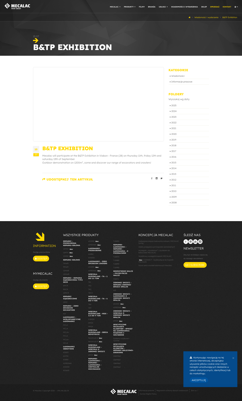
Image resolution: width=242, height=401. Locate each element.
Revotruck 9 (95, 341)
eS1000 (93, 241)
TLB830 (116, 241)
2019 (173, 139)
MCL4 (65, 329)
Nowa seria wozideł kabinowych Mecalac (155, 265)
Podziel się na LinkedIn (156, 178)
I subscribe (195, 264)
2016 (173, 156)
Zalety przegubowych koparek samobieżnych (156, 247)
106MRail (117, 356)
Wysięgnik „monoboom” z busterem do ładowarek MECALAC (154, 251)
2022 (173, 122)
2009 (174, 196)
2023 (173, 116)
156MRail (117, 363)
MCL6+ (66, 339)
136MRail (117, 360)
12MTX (68, 253)
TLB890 (116, 264)
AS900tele (67, 363)
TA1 (89, 282)
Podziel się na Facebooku (152, 178)
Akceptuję (199, 380)
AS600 (66, 352)
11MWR (66, 271)
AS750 (65, 356)
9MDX (90, 326)
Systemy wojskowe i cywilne (121, 339)
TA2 (89, 286)
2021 (173, 128)
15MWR (66, 274)
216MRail (117, 367)
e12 (64, 314)
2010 (173, 191)
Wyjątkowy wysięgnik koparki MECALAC (154, 256)
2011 (173, 185)
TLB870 (116, 257)
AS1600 (66, 370)
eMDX (93, 355)
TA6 (89, 304)
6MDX (90, 323)
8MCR (65, 289)
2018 (173, 145)
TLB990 (116, 268)
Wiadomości (178, 76)
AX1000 (91, 258)
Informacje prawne (146, 390)
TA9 (89, 308)
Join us (193, 390)
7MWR (65, 263)
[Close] (233, 357)
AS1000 (66, 367)
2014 (173, 168)
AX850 (91, 254)
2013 (173, 174)
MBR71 (116, 279)
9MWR (65, 267)
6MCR (65, 286)
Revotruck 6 (95, 338)
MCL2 (65, 325)
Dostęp (41, 258)
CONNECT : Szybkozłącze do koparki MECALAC (155, 261)
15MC (65, 302)
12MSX (68, 249)
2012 (173, 179)
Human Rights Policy (148, 394)
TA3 (89, 289)
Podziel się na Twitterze (161, 178)
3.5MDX (91, 319)
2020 (174, 134)
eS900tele (94, 245)
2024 (174, 111)
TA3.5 (90, 293)
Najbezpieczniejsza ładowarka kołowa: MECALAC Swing (158, 242)
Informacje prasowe (181, 81)
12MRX (68, 256)
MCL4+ (66, 332)
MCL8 (65, 343)
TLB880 (116, 260)
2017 (173, 151)
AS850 (65, 360)
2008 (174, 202)
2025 (173, 105)
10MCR (66, 293)
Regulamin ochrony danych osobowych (172, 390)
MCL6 (65, 336)
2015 (173, 162)
